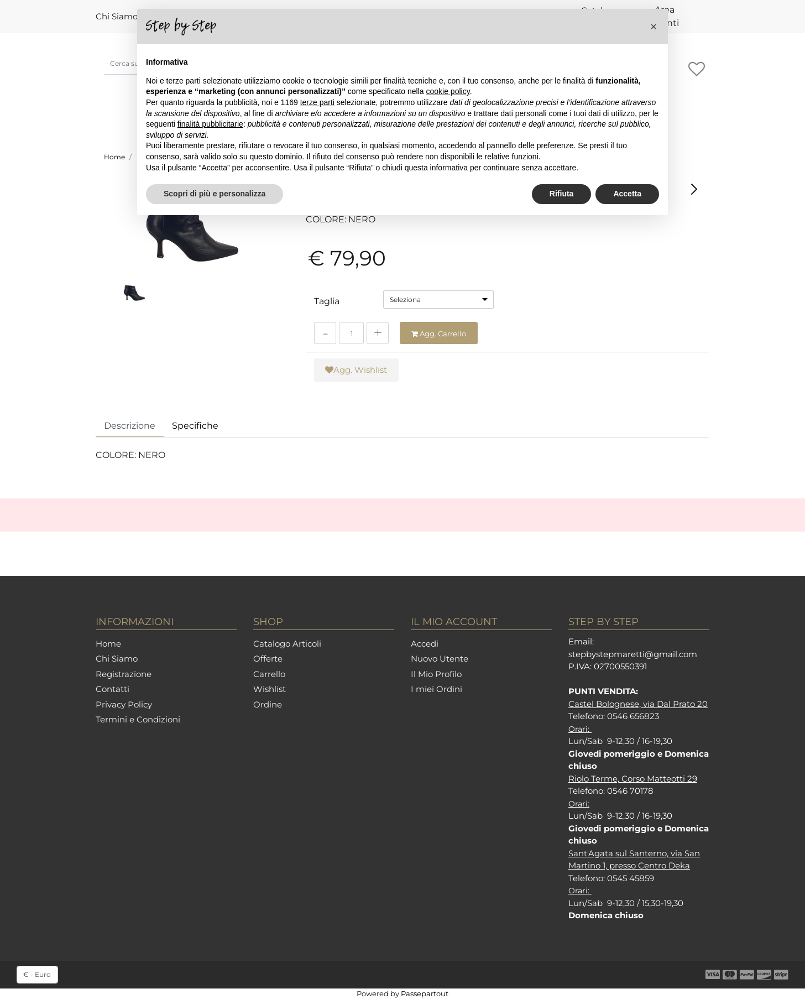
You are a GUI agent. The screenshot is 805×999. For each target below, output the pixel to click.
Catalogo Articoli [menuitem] (287, 643)
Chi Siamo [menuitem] (117, 16)
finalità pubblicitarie (210, 123)
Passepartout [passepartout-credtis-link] (424, 993)
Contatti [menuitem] (112, 689)
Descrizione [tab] (129, 425)
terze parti (317, 102)
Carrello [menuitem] (269, 674)
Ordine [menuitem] (267, 704)
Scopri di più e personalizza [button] (214, 193)
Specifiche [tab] (195, 425)
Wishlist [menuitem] (269, 689)
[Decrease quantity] (325, 333)
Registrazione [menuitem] (123, 674)
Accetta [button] (627, 193)
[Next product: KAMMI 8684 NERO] (694, 188)
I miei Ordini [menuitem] (436, 689)
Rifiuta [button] (562, 193)
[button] (192, 227)
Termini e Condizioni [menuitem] (138, 719)
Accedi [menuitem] (424, 643)
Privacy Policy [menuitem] (124, 704)
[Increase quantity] (378, 333)
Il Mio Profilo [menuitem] (436, 674)
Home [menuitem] (108, 643)
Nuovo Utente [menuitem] (439, 658)
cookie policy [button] (448, 91)
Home (114, 157)
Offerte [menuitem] (268, 658)
